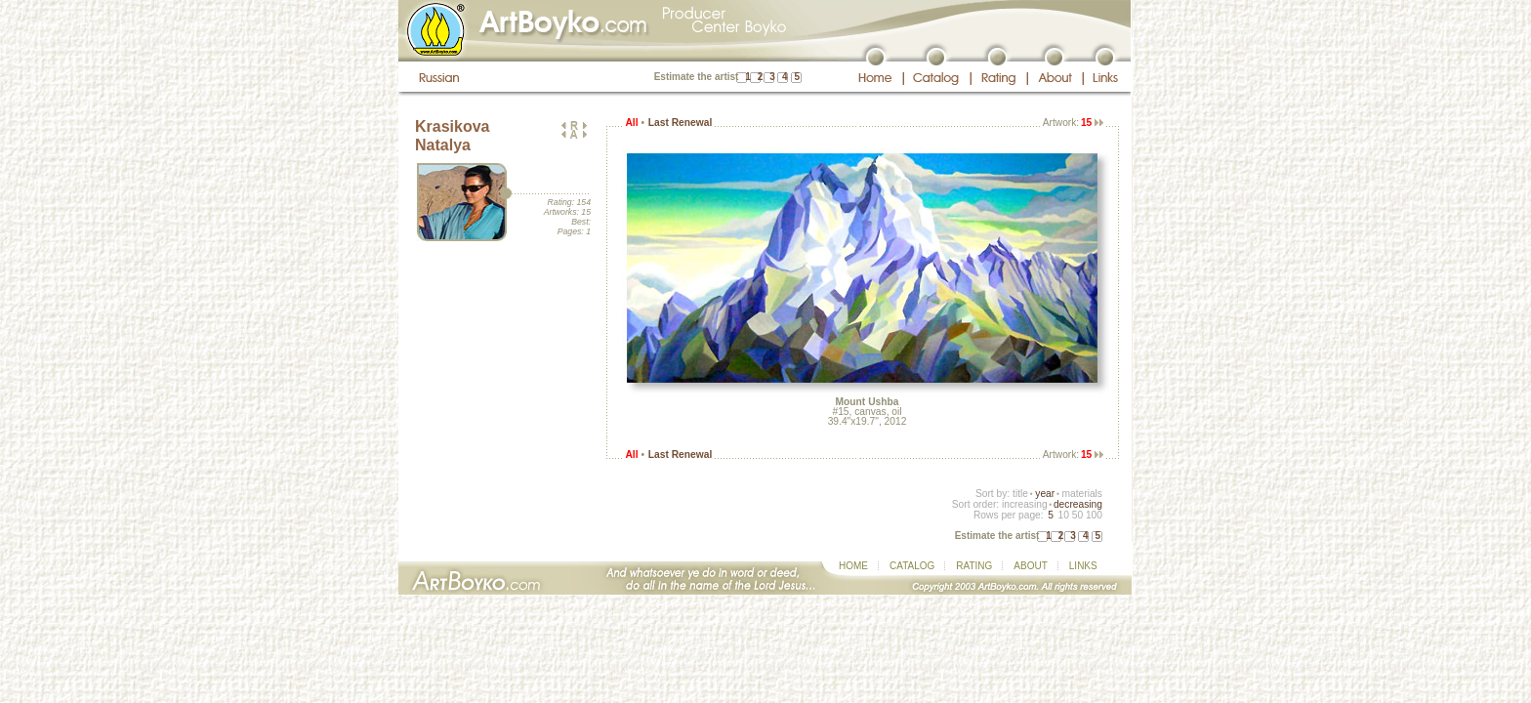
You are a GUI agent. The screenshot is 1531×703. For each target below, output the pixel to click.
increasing (1025, 504)
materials (1081, 493)
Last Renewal (680, 122)
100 (1094, 515)
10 (1062, 515)
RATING (974, 565)
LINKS (1083, 565)
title (1020, 493)
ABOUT (1030, 565)
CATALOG (912, 565)
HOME (853, 565)
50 (1077, 515)
